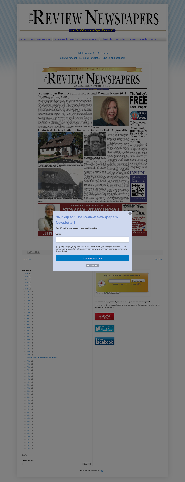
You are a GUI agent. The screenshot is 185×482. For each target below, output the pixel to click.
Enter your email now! (93, 258)
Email (58, 234)
